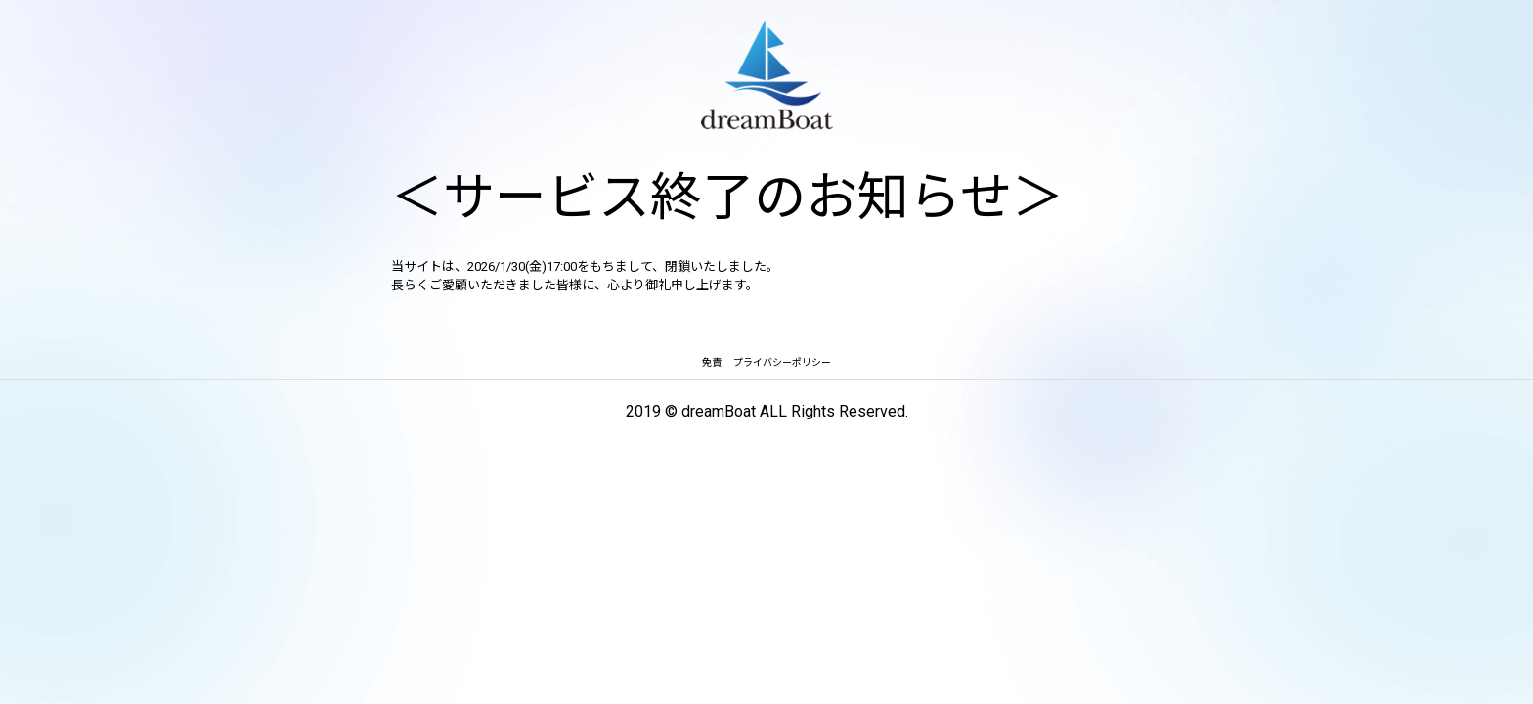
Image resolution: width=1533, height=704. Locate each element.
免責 (712, 362)
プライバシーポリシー (782, 362)
